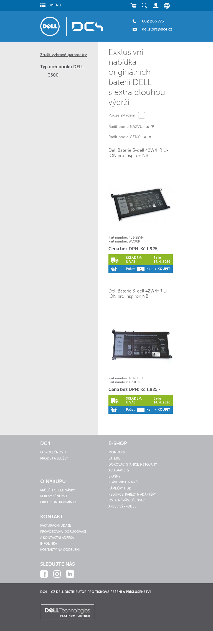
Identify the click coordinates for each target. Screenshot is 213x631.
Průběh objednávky (57, 490)
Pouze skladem (121, 115)
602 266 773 (153, 21)
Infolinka (48, 544)
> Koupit (162, 269)
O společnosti (53, 452)
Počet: (130, 269)
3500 (53, 75)
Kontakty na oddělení (60, 550)
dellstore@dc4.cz (157, 29)
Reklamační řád (53, 496)
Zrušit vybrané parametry (63, 54)
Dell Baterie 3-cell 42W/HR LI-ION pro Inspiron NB (138, 153)
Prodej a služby (54, 458)
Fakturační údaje (55, 525)
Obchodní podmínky (58, 502)
